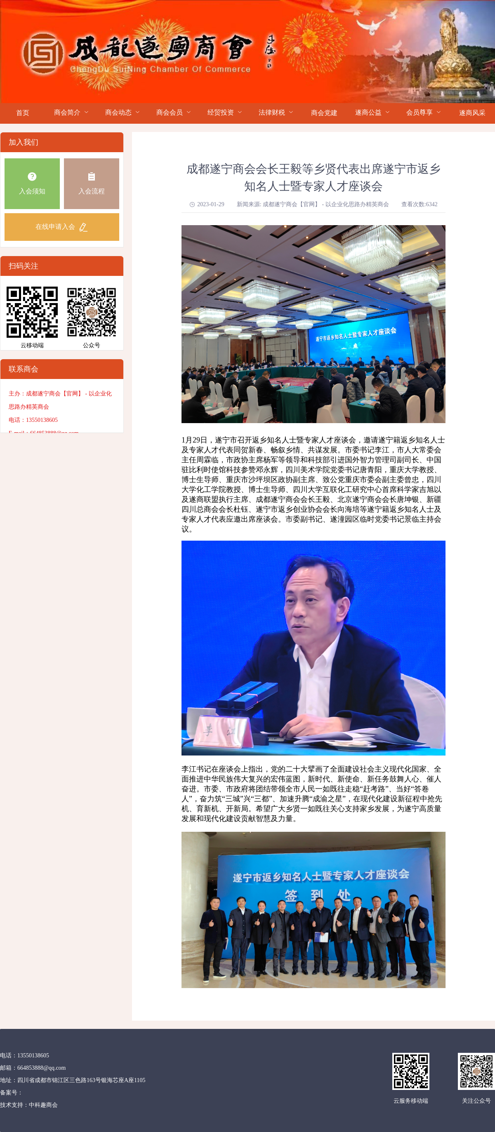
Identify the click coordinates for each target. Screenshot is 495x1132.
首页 (22, 112)
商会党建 (324, 112)
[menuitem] (23, 113)
